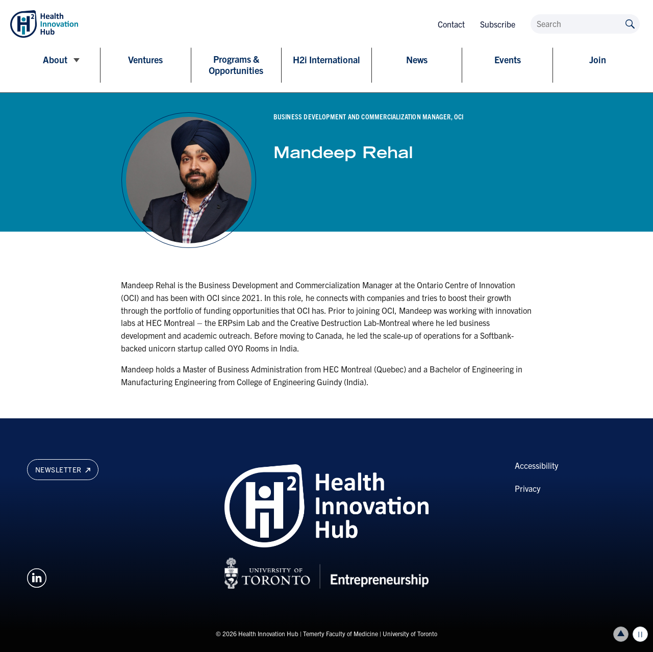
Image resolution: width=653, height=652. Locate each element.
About (55, 59)
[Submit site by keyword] (630, 23)
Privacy (527, 488)
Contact (451, 24)
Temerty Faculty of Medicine (340, 633)
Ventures (145, 59)
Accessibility (536, 465)
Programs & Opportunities (236, 65)
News (417, 59)
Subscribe (497, 24)
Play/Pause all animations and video (640, 634)
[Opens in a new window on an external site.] (36, 576)
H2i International (326, 59)
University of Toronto (410, 633)
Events (507, 59)
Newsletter (62, 469)
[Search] (585, 24)
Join (597, 59)
